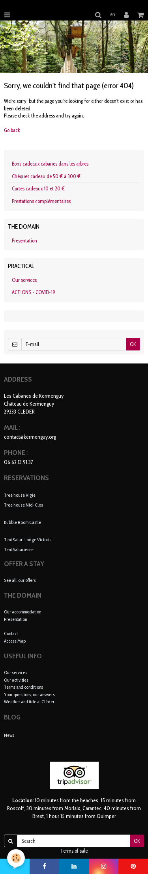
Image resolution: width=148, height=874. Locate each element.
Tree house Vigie (20, 495)
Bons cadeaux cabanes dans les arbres (50, 163)
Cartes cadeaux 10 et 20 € (38, 188)
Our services (24, 280)
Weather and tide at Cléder (29, 701)
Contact (11, 633)
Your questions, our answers (29, 694)
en (112, 14)
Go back (12, 130)
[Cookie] (16, 858)
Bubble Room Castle (22, 522)
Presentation (24, 240)
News (9, 735)
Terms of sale (74, 851)
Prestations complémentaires (41, 201)
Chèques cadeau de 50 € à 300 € (46, 176)
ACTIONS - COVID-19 (33, 292)
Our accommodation (22, 612)
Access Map (15, 641)
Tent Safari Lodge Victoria (28, 539)
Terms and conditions (23, 687)
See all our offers (20, 580)
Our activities (16, 680)
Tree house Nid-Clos (23, 504)
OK (133, 344)
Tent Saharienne (19, 549)
